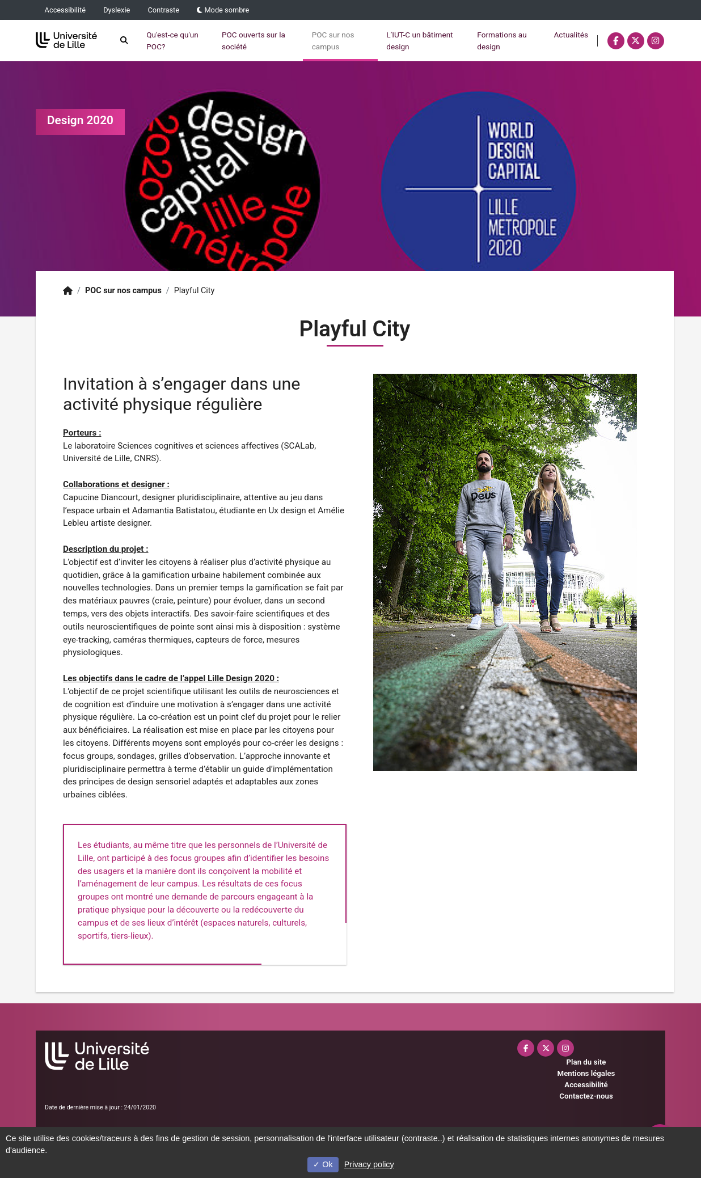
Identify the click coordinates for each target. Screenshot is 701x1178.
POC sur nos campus (306, 40)
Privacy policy (369, 1164)
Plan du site (586, 1062)
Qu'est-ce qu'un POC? (146, 40)
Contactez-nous (586, 1096)
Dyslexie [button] (116, 10)
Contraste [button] (164, 10)
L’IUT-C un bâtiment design (393, 40)
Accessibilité (65, 10)
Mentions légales (586, 1073)
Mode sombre (223, 10)
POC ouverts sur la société (227, 40)
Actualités (544, 34)
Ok (322, 1164)
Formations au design (475, 40)
